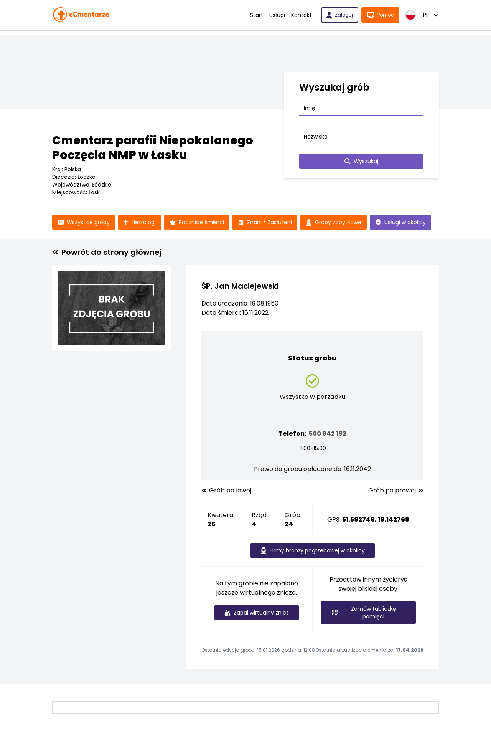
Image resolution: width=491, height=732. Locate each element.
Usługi (277, 15)
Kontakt (301, 15)
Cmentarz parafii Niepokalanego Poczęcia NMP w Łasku (152, 147)
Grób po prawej (395, 490)
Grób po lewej (226, 490)
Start (256, 15)
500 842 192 (327, 433)
